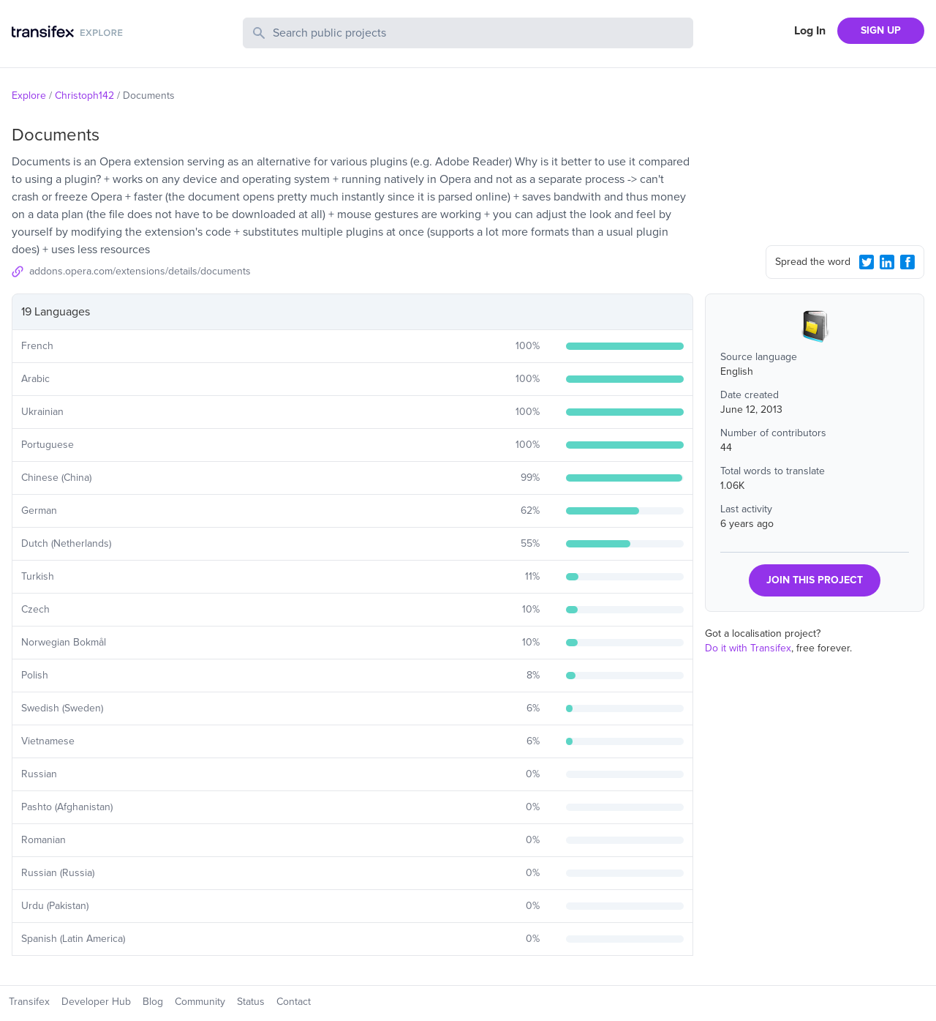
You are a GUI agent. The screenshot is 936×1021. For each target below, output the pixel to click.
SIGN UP (881, 30)
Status (251, 1001)
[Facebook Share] (907, 262)
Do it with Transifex (748, 648)
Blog (153, 1001)
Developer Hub (96, 1001)
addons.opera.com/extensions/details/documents (140, 271)
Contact (293, 1001)
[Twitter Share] (866, 262)
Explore (29, 95)
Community (200, 1001)
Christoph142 (84, 95)
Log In (810, 30)
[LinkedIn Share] (887, 262)
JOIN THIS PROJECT (814, 580)
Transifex (29, 1001)
